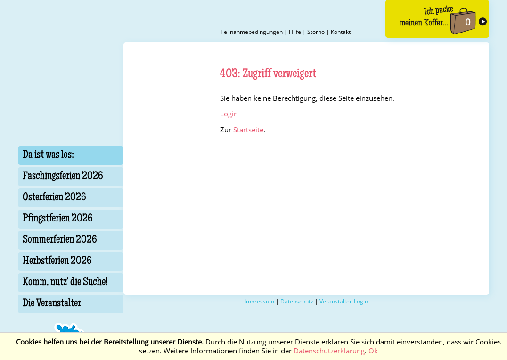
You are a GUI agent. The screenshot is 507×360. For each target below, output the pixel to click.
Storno (316, 31)
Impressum (259, 301)
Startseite (248, 129)
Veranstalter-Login (343, 301)
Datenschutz (296, 301)
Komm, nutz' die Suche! (65, 282)
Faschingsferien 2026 (63, 176)
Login (229, 113)
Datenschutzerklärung (329, 350)
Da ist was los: (48, 155)
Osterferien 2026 (54, 198)
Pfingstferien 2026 (58, 219)
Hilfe (295, 31)
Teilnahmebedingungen (252, 31)
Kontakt (341, 31)
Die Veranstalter (52, 304)
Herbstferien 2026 (57, 261)
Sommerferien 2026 (60, 240)
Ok (373, 350)
